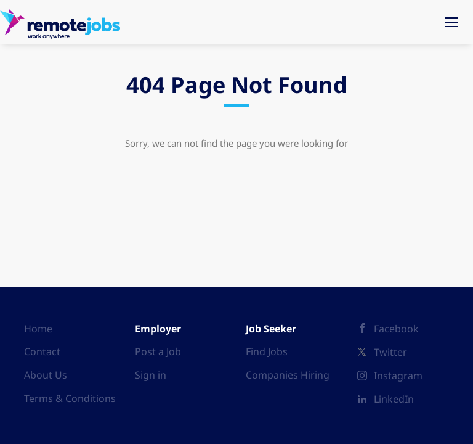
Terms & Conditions (70, 398)
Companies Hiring (287, 375)
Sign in (150, 375)
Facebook (396, 328)
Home (38, 328)
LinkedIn (394, 399)
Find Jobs (267, 351)
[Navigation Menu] (451, 22)
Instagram (398, 375)
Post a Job (158, 351)
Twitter (390, 352)
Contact (42, 351)
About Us (45, 375)
